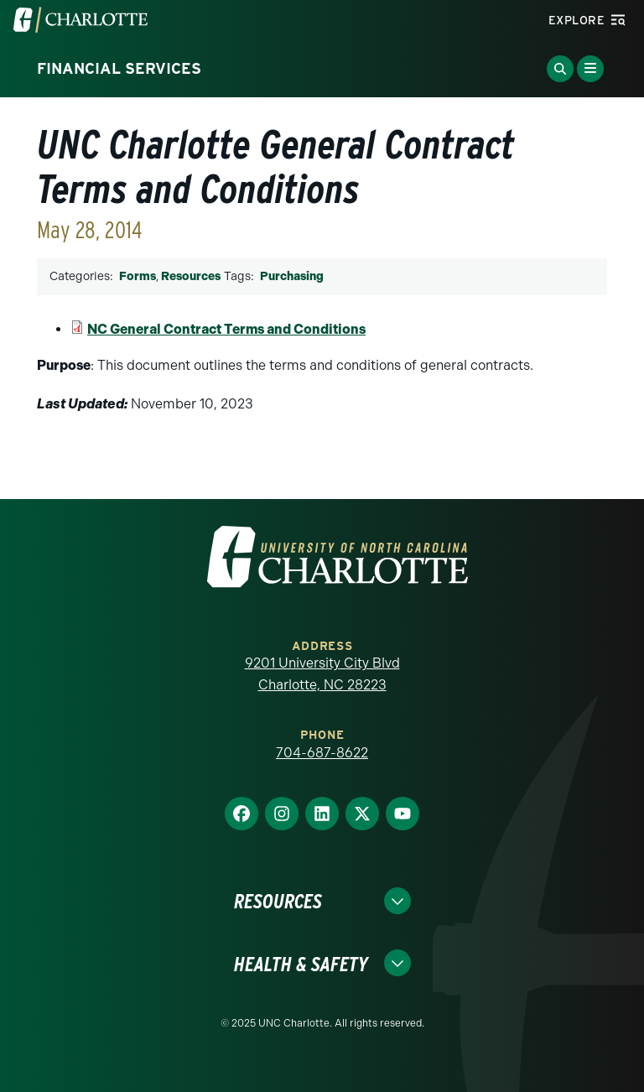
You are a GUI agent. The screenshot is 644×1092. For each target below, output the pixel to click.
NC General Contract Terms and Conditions (226, 329)
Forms (137, 276)
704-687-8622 (322, 753)
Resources (191, 276)
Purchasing (292, 276)
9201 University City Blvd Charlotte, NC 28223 (322, 674)
